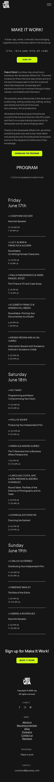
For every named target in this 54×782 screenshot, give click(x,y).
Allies (27, 728)
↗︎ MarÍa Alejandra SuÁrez (23, 445)
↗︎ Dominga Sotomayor (22, 514)
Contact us (27, 735)
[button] (47, 4)
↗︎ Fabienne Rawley (19, 587)
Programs (27, 732)
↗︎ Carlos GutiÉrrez (20, 560)
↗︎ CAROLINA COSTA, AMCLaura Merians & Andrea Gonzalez (23, 478)
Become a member (27, 725)
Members (27, 738)
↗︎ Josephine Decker (20, 215)
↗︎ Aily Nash (15, 390)
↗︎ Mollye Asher (17, 419)
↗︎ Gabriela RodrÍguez (21, 613)
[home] (6, 4)
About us (27, 722)
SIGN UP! (27, 60)
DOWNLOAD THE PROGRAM (27, 153)
